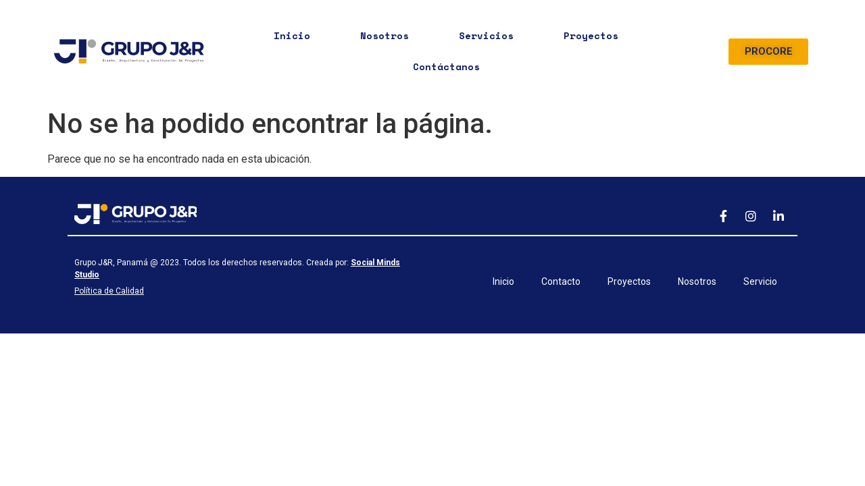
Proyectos (591, 35)
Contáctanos (446, 66)
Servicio (760, 281)
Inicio (292, 35)
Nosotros (384, 35)
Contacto (560, 281)
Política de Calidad (109, 291)
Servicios (486, 35)
